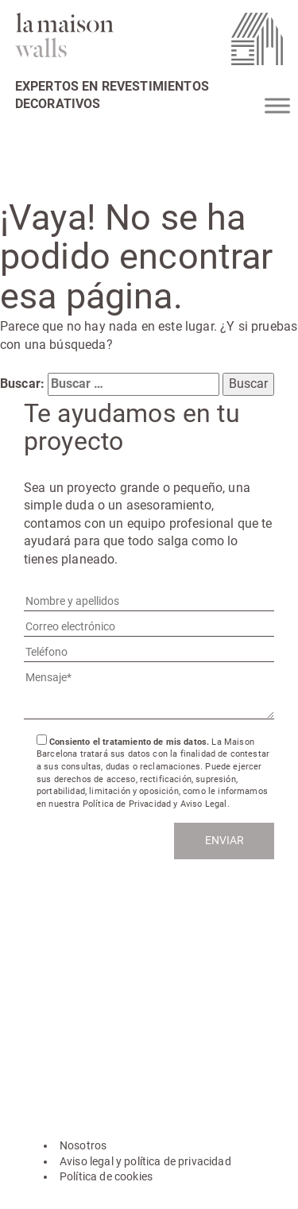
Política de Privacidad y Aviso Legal (155, 804)
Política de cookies (106, 1176)
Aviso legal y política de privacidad (145, 1161)
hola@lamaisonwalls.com (98, 967)
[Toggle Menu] (277, 105)
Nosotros (83, 1145)
